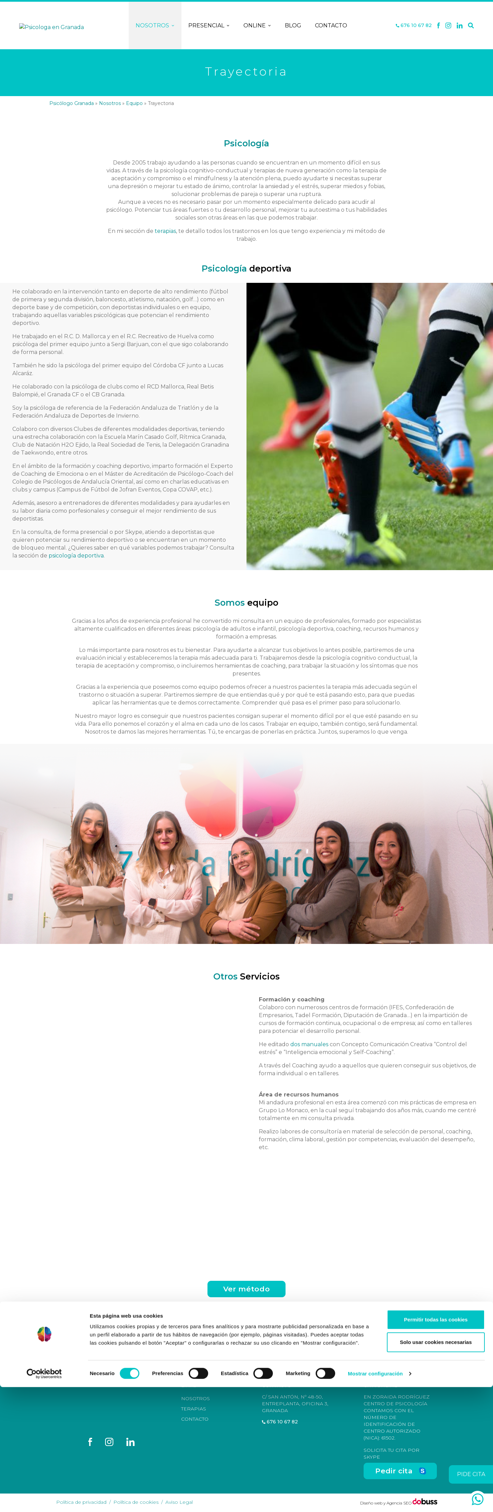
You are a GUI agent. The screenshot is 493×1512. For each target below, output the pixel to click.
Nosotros (155, 25)
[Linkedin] (460, 26)
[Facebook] (438, 26)
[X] (448, 26)
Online (257, 25)
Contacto (331, 25)
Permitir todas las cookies (436, 1444)
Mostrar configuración (375, 1498)
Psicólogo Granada (71, 103)
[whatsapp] (477, 1499)
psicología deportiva (76, 555)
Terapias (193, 1409)
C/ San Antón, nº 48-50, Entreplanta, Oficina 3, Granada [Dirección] (295, 1404)
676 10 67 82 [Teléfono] (414, 25)
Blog (293, 25)
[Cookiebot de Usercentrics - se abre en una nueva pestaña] (44, 1499)
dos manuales (309, 1044)
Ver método (246, 1289)
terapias (165, 231)
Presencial (209, 25)
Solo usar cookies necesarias (436, 1467)
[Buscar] (471, 26)
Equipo (134, 103)
